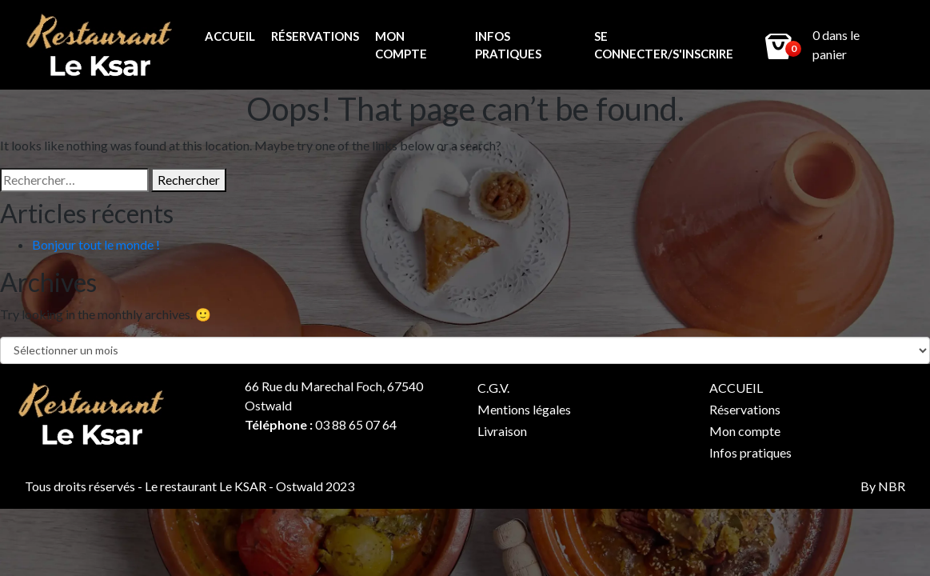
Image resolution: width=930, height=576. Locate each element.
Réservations (315, 36)
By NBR (882, 486)
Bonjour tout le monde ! (96, 244)
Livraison (502, 430)
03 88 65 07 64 (356, 424)
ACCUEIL (230, 36)
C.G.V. (493, 387)
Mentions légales (524, 409)
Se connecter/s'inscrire (663, 45)
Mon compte (401, 45)
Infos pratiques (508, 45)
